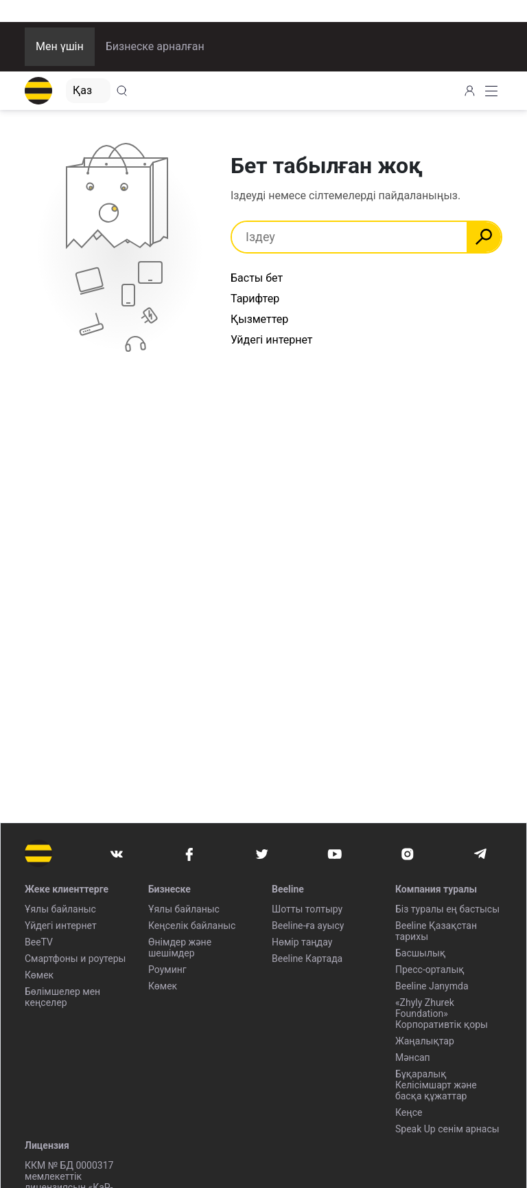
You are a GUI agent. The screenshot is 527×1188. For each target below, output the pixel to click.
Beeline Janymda (432, 985)
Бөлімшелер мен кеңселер (62, 997)
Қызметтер (259, 319)
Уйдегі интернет (272, 339)
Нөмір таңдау (302, 942)
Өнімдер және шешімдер (179, 948)
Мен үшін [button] (60, 46)
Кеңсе (408, 1112)
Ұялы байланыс (60, 909)
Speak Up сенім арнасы (447, 1128)
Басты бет (257, 277)
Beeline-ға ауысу (308, 925)
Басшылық (420, 953)
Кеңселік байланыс (191, 925)
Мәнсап (412, 1057)
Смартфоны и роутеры (75, 958)
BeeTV (39, 942)
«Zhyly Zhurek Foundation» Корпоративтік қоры (441, 1013)
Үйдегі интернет (61, 925)
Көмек (39, 975)
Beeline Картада (307, 958)
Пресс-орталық (430, 969)
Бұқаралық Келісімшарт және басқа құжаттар (436, 1084)
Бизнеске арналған (155, 46)
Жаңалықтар (424, 1040)
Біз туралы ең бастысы (447, 909)
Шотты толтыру (307, 909)
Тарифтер (255, 298)
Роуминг (167, 969)
